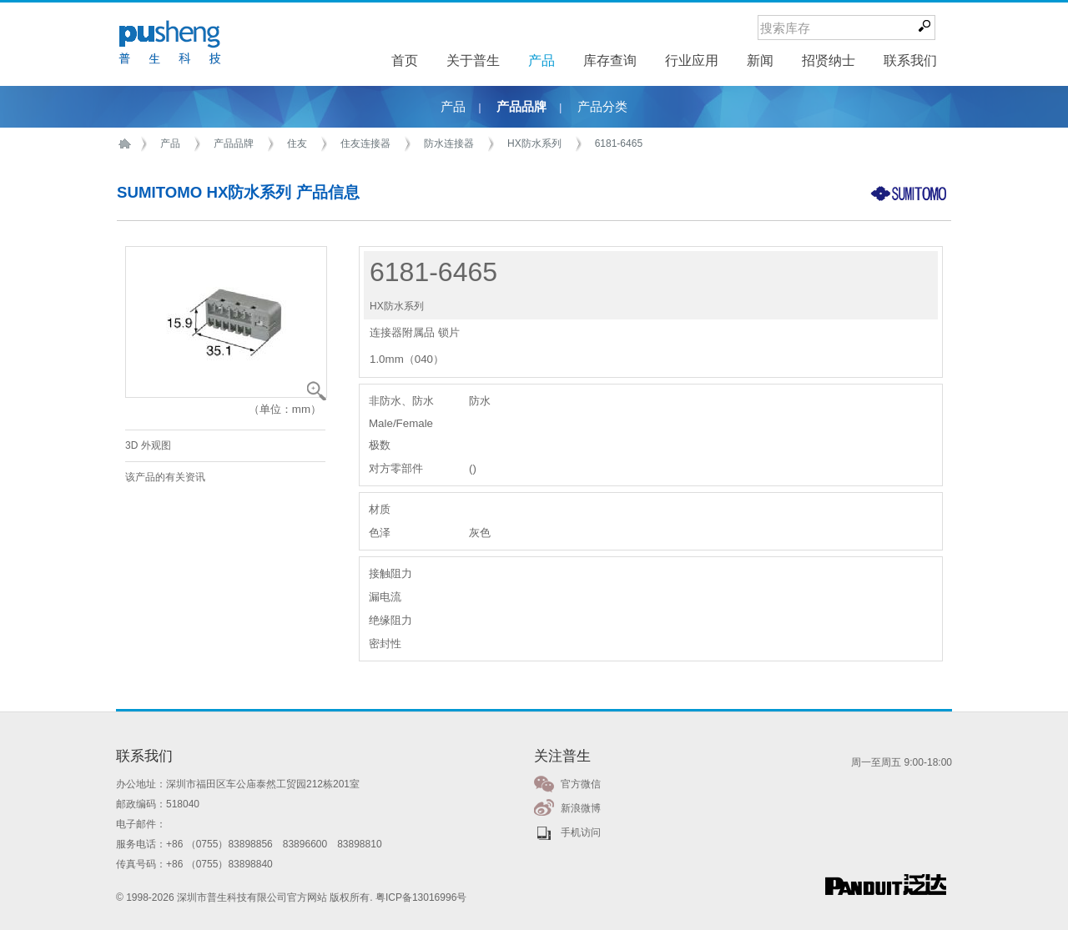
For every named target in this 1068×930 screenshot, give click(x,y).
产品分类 (602, 106)
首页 (127, 144)
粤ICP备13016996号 (420, 897)
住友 (297, 143)
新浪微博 (581, 808)
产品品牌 (521, 106)
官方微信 (581, 784)
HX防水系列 (534, 143)
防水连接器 (449, 143)
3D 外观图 (148, 445)
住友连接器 (365, 143)
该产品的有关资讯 (165, 477)
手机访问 (581, 832)
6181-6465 (618, 143)
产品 (453, 106)
